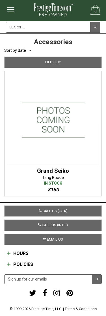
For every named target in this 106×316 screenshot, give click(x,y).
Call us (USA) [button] (53, 211)
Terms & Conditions (81, 309)
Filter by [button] (53, 62)
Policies (20, 264)
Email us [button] (53, 239)
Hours (18, 253)
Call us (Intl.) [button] (53, 225)
